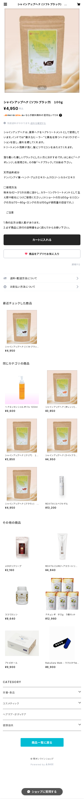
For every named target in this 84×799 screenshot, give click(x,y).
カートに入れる (42, 240)
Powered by (42, 764)
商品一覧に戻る (42, 742)
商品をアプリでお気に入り (42, 253)
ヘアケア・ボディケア (14, 714)
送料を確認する (38, 123)
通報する (76, 264)
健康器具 (8, 725)
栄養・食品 (9, 692)
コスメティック (11, 703)
